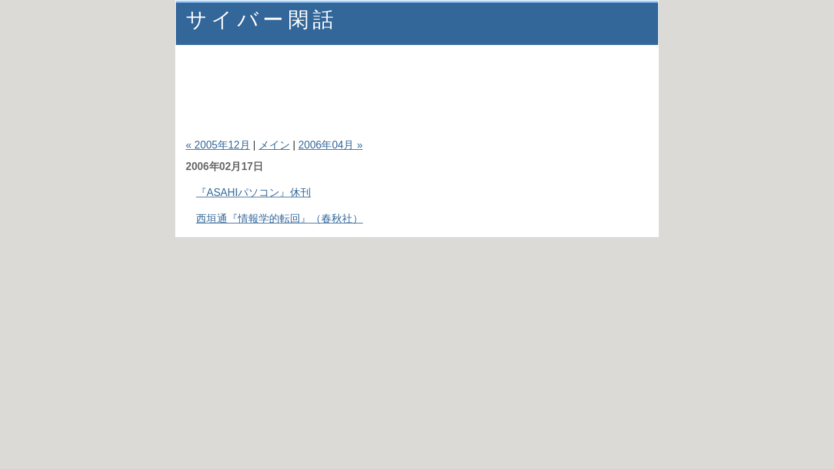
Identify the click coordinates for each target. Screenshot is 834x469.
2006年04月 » (330, 144)
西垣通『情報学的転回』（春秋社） (279, 218)
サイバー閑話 (262, 19)
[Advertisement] (416, 78)
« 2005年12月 (218, 144)
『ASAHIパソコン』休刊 (253, 192)
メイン (274, 144)
